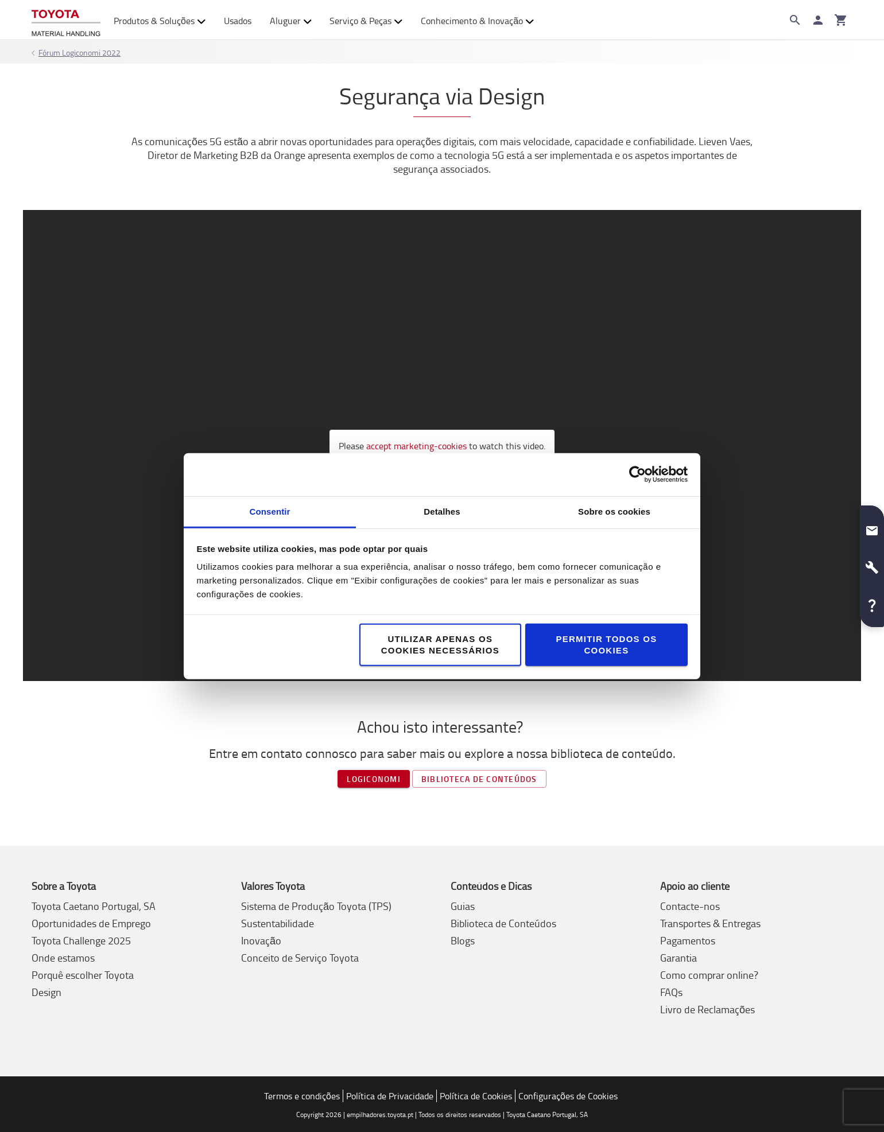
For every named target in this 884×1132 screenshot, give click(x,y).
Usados (237, 20)
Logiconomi (374, 778)
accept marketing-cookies (416, 445)
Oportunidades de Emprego (91, 923)
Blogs (463, 940)
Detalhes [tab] (442, 511)
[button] (872, 526)
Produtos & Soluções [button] (160, 20)
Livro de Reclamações (707, 1009)
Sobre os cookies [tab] (614, 511)
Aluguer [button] (291, 20)
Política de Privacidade (389, 1096)
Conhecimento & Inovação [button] (477, 20)
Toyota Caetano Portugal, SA (94, 906)
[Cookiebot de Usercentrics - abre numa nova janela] (637, 474)
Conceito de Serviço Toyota (300, 957)
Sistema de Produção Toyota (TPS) (316, 906)
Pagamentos (687, 940)
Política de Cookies (476, 1096)
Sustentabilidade (277, 923)
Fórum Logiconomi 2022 (79, 52)
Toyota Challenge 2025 (81, 940)
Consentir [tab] (270, 511)
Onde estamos (63, 957)
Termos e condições (302, 1096)
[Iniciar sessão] (818, 20)
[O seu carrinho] (840, 20)
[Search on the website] (795, 20)
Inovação (261, 940)
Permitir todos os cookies (606, 644)
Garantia (678, 957)
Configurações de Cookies (568, 1096)
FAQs (671, 992)
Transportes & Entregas (710, 923)
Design (46, 992)
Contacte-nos (690, 906)
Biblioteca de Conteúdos (479, 778)
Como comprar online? (709, 975)
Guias (463, 906)
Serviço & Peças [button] (365, 20)
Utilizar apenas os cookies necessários (440, 644)
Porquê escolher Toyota (83, 975)
